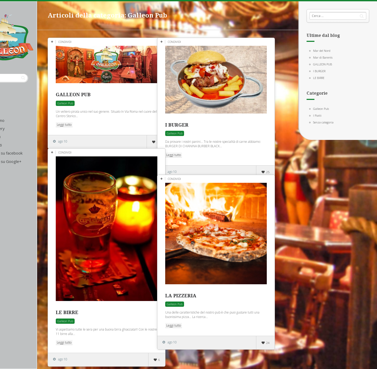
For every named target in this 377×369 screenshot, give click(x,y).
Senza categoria (323, 122)
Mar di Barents (322, 57)
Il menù (19, 136)
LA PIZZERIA (206, 283)
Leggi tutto (89, 120)
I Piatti (317, 115)
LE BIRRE (318, 78)
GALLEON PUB (322, 64)
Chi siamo (21, 120)
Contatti (20, 144)
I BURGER (319, 71)
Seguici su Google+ (30, 161)
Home (18, 112)
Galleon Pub (321, 109)
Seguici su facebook (30, 153)
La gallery (21, 128)
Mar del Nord (321, 51)
